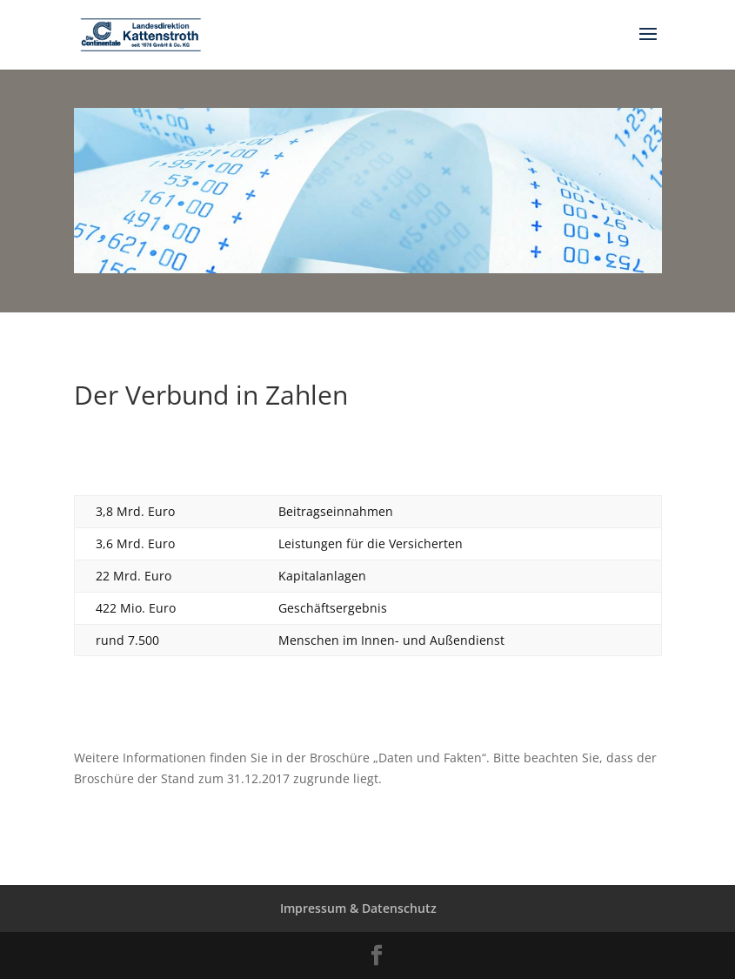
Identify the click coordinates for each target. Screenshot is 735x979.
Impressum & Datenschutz (358, 908)
